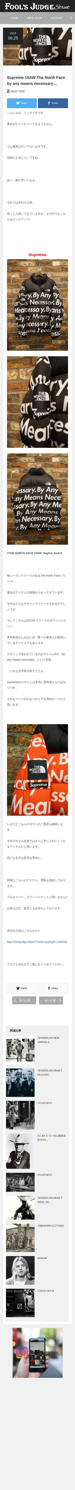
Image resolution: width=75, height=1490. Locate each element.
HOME (14, 18)
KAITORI (56, 18)
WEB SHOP (34, 18)
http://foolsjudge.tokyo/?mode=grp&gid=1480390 (37, 941)
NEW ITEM (18, 91)
